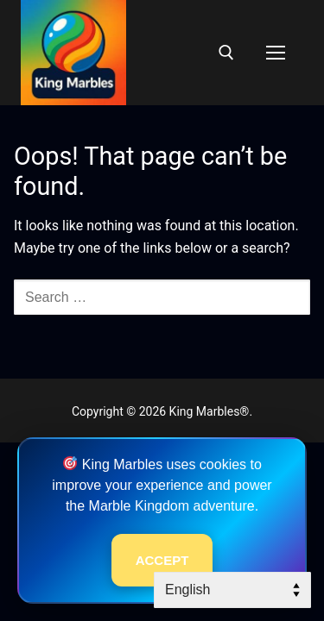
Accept (162, 560)
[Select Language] (232, 590)
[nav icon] (275, 52)
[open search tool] (226, 52)
